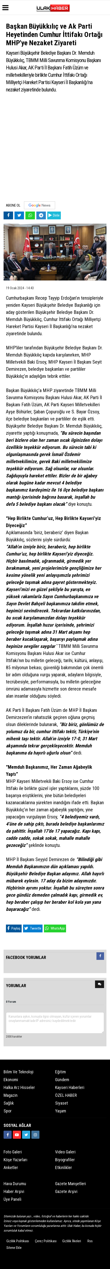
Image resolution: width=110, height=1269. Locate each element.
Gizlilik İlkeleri (71, 1241)
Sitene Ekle (14, 1248)
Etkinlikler (63, 1167)
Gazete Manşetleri (70, 1183)
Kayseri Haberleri (69, 1087)
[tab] (100, 957)
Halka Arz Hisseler (19, 1087)
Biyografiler (65, 1159)
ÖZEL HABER (66, 1095)
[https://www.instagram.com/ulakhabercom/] (35, 1135)
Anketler (11, 1167)
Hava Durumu (15, 1183)
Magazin (11, 1095)
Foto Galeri (13, 1151)
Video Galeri (65, 1151)
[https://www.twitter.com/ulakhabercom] (26, 1135)
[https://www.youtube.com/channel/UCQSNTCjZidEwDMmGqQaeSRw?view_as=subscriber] (17, 1135)
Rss (90, 1241)
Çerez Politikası (46, 1241)
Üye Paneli (12, 1199)
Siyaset (61, 1103)
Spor (8, 1110)
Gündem (62, 1079)
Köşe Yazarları (15, 1159)
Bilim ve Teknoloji (18, 1071)
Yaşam (60, 1110)
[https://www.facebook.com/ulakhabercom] (8, 1135)
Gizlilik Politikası (17, 1241)
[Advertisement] (55, 149)
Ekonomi (11, 1079)
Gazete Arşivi (66, 1191)
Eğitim (60, 1071)
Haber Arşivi (14, 1191)
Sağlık (9, 1103)
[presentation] (100, 956)
